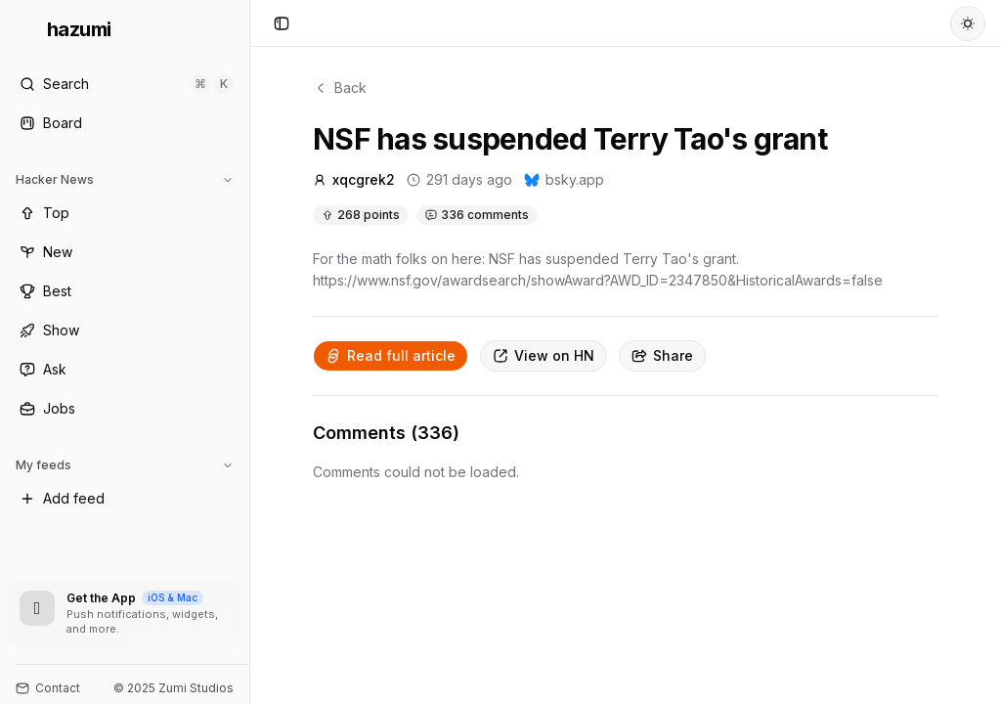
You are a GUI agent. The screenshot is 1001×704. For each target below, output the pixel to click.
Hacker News (125, 179)
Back (340, 87)
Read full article (391, 355)
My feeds (125, 465)
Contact (48, 688)
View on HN (543, 355)
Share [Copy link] (662, 355)
